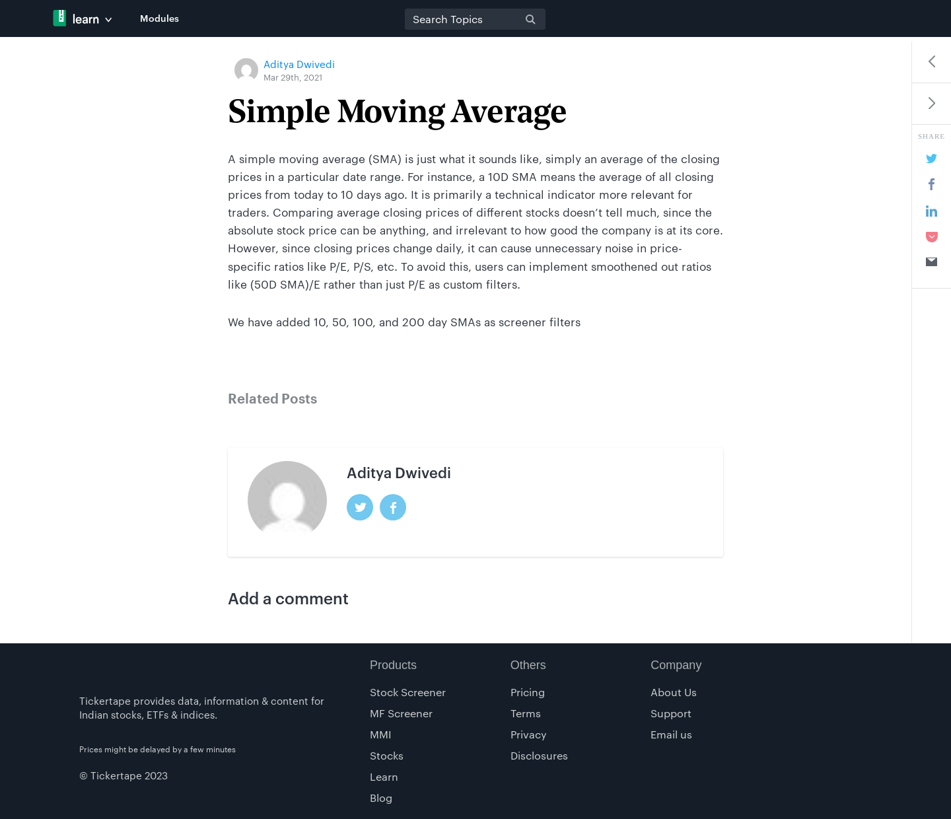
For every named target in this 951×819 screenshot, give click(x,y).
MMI (381, 734)
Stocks (387, 755)
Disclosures (539, 755)
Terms (526, 713)
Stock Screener (408, 692)
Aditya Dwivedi (299, 64)
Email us (671, 734)
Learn (384, 776)
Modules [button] (159, 18)
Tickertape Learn (94, 18)
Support (671, 713)
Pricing (528, 692)
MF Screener (401, 713)
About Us (674, 692)
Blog (381, 797)
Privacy (529, 734)
